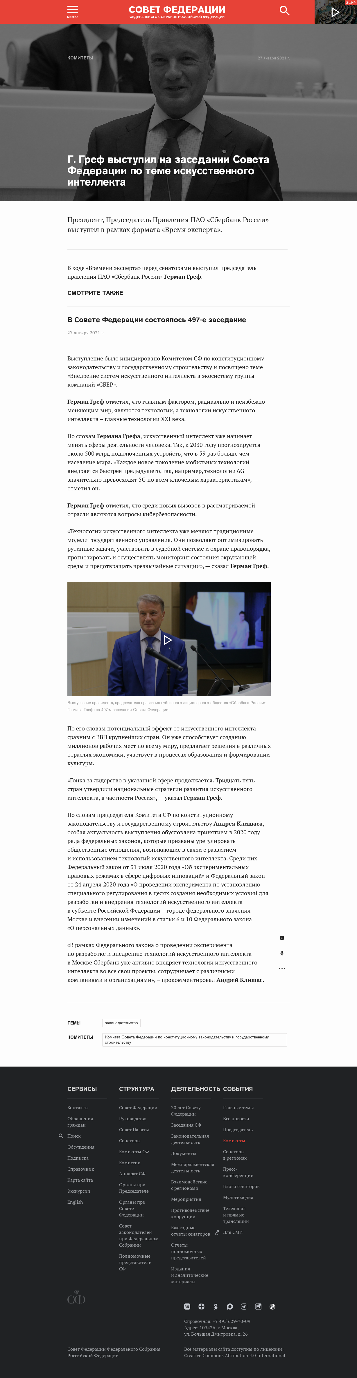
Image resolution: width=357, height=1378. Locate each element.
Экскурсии (78, 1191)
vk (187, 1306)
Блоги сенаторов (241, 1186)
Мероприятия (186, 1199)
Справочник (80, 1169)
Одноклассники (281, 953)
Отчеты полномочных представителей (188, 1251)
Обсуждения (80, 1147)
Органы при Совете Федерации (132, 1208)
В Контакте (282, 938)
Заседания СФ (186, 1125)
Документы (183, 1153)
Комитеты (80, 58)
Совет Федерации (138, 1107)
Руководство (132, 1118)
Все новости (236, 1118)
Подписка (78, 1158)
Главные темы (238, 1107)
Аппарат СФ (132, 1173)
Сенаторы (130, 1140)
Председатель (238, 1129)
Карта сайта (80, 1180)
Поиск (74, 1136)
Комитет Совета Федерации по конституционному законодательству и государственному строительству (187, 1039)
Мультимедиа (238, 1197)
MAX (230, 1306)
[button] (73, 12)
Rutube (258, 1306)
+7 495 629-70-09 (231, 1321)
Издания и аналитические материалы (189, 1275)
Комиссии (130, 1162)
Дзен (201, 1306)
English (75, 1202)
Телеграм (244, 1306)
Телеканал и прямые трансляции (236, 1214)
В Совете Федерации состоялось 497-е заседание (156, 320)
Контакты (78, 1107)
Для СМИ (233, 1232)
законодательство (121, 1022)
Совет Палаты (134, 1129)
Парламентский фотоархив (272, 1307)
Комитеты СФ (134, 1151)
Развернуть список (282, 968)
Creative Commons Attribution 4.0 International (234, 1355)
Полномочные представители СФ (135, 1262)
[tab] (282, 956)
